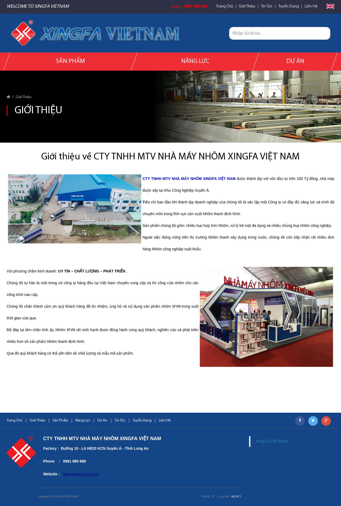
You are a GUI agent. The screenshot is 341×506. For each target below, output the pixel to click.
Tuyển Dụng (288, 7)
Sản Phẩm (70, 61)
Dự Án (295, 61)
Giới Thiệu (247, 7)
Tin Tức (267, 7)
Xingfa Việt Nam (272, 441)
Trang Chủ (224, 7)
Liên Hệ (311, 7)
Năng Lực (195, 61)
